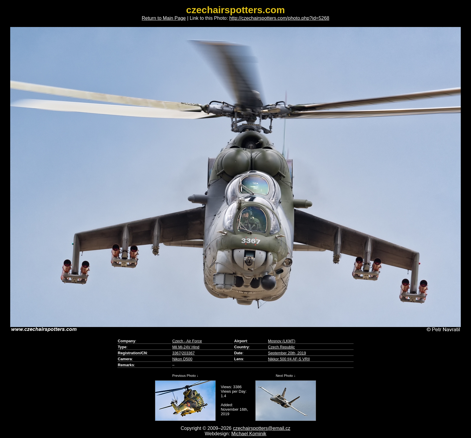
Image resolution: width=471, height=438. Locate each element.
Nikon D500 (182, 359)
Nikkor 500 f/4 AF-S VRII (289, 359)
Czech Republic (281, 347)
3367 (176, 353)
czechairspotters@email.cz (261, 428)
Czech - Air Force (187, 341)
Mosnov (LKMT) (281, 341)
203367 (188, 353)
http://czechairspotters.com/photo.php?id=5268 (279, 18)
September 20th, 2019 (287, 353)
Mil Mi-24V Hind (185, 347)
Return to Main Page (164, 18)
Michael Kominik (248, 433)
